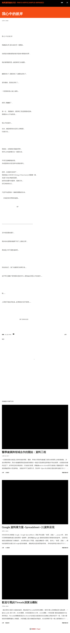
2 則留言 (7, 472)
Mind (10, 334)
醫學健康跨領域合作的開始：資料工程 (24, 452)
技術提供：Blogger (35, 629)
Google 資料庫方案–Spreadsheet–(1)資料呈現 (28, 527)
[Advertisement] (35, 388)
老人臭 (6, 334)
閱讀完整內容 (65, 472)
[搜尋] (62, 2)
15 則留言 (7, 547)
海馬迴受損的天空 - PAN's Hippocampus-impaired (23, 3)
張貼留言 (7, 622)
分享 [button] (65, 334)
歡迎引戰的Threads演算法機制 (19, 602)
